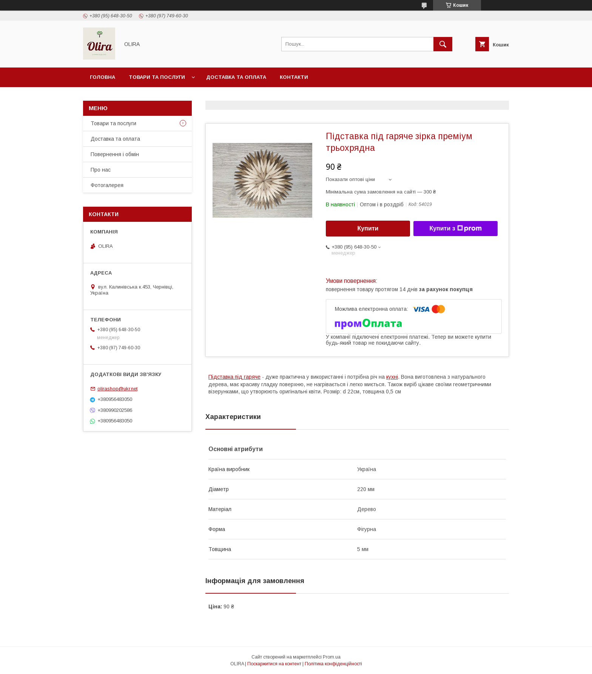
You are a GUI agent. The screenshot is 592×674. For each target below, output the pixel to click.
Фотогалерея (107, 185)
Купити (368, 228)
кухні (392, 377)
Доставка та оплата (236, 77)
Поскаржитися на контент (274, 663)
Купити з (455, 228)
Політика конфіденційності (333, 663)
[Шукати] (442, 44)
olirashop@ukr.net (117, 389)
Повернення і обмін (115, 154)
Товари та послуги (157, 77)
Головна (102, 77)
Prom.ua (332, 657)
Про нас (101, 170)
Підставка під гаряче (234, 377)
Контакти (294, 77)
